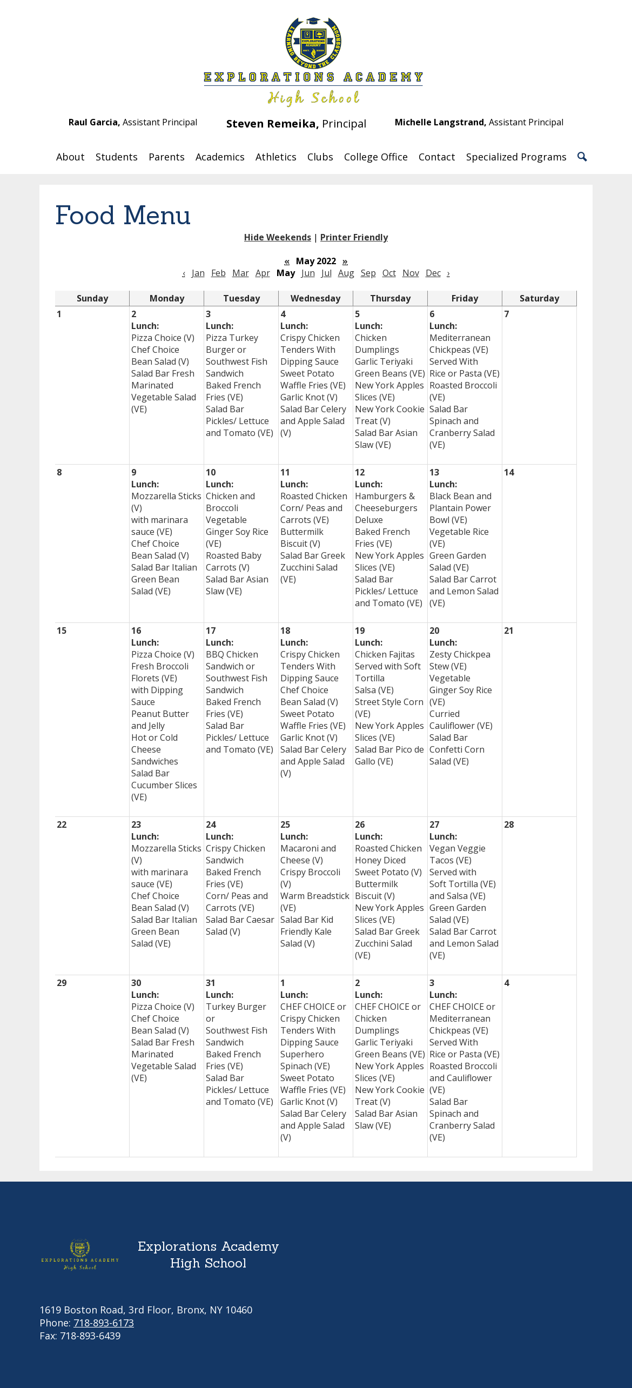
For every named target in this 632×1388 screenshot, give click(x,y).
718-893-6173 (103, 1322)
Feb (218, 273)
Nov (410, 273)
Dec (433, 273)
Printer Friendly (354, 237)
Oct (389, 273)
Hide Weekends (277, 237)
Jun (308, 273)
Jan (198, 273)
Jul (326, 273)
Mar (240, 273)
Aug (346, 273)
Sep (368, 273)
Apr (263, 273)
